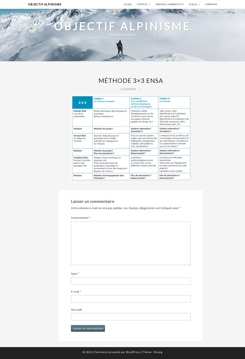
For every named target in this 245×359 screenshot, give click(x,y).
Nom (75, 274)
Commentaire (81, 218)
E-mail (76, 291)
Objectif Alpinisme (44, 4)
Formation (211, 4)
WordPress (133, 352)
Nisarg (158, 352)
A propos (142, 4)
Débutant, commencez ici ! (170, 4)
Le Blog (193, 4)
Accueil (128, 4)
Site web (76, 310)
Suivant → (132, 89)
